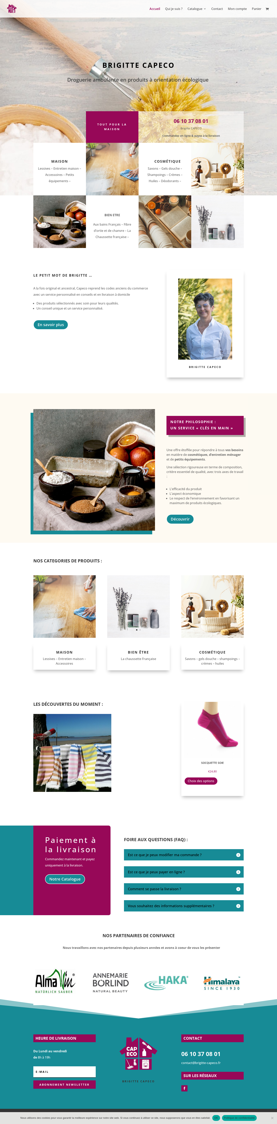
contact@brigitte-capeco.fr (201, 1063)
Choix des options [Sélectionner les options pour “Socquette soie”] (201, 781)
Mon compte (237, 9)
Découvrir (180, 519)
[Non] (272, 1118)
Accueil (155, 9)
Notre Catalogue (65, 879)
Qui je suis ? (173, 9)
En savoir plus (51, 324)
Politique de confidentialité (239, 1117)
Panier (256, 9)
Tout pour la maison (112, 127)
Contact (217, 9)
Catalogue (195, 9)
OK (216, 1117)
